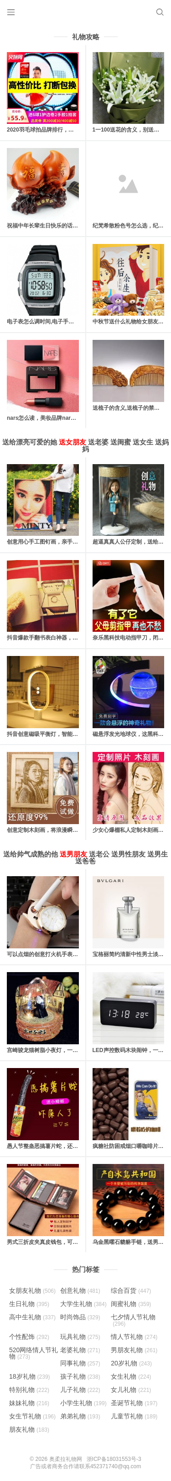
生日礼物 (29, 1304)
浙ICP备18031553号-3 (114, 1459)
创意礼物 (80, 1290)
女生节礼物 (32, 1416)
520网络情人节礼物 (33, 1353)
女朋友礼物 (32, 1290)
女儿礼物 (131, 1389)
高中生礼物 (32, 1317)
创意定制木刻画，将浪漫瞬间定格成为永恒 (59, 830)
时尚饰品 (80, 1317)
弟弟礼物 (80, 1416)
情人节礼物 (134, 1336)
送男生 (157, 854)
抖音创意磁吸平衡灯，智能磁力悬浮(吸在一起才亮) (69, 734)
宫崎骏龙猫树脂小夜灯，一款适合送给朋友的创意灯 (70, 1050)
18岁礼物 (29, 1376)
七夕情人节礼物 (133, 1320)
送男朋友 (73, 854)
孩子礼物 (80, 1376)
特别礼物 (29, 1389)
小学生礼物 (83, 1403)
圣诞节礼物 (134, 1403)
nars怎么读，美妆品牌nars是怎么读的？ (57, 418)
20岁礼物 (131, 1363)
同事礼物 (80, 1363)
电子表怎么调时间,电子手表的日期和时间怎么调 (65, 321)
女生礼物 (131, 1376)
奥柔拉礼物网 (65, 1459)
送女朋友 (72, 442)
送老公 (99, 854)
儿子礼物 (80, 1389)
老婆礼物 (80, 1350)
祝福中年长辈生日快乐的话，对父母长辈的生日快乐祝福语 (78, 225)
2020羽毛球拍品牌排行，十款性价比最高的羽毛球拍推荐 (76, 130)
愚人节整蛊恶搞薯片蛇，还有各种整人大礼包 (61, 1146)
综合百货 (131, 1290)
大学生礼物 (83, 1304)
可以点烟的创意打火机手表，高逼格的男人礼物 (64, 954)
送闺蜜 (120, 442)
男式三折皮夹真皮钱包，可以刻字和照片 (56, 1242)
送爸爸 (85, 861)
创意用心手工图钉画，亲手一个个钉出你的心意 (64, 542)
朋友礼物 (29, 1429)
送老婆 (98, 442)
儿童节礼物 (134, 1416)
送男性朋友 (128, 854)
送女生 (143, 442)
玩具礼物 (80, 1336)
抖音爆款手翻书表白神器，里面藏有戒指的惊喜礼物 (70, 638)
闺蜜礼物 (131, 1304)
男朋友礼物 (134, 1350)
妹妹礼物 (29, 1403)
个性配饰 (29, 1336)
